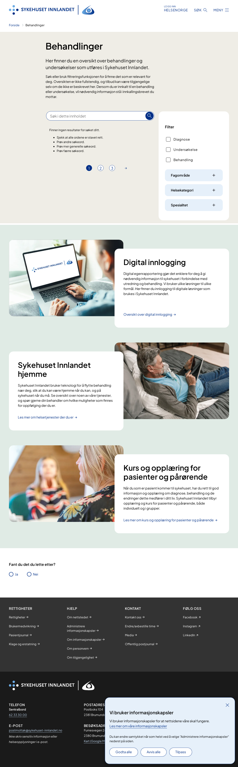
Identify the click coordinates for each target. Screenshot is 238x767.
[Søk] (149, 116)
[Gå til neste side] (126, 168)
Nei (35, 574)
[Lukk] (227, 705)
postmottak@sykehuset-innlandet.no (35, 730)
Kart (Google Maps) (97, 741)
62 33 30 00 (18, 715)
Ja (16, 574)
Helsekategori (182, 190)
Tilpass (180, 752)
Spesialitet (179, 205)
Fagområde (180, 175)
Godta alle (123, 752)
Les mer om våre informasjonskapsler (138, 726)
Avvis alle (153, 752)
